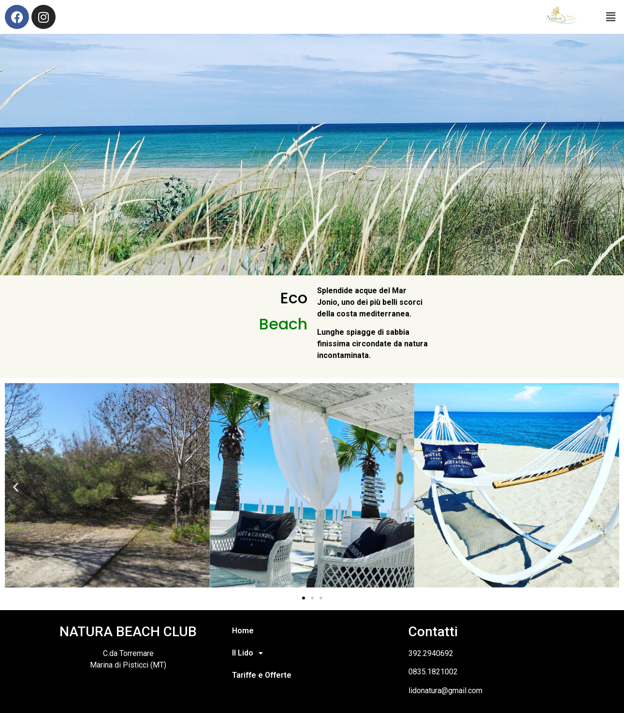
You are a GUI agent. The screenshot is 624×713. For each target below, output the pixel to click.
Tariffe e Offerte (261, 675)
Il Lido (250, 653)
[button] (16, 487)
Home (243, 630)
